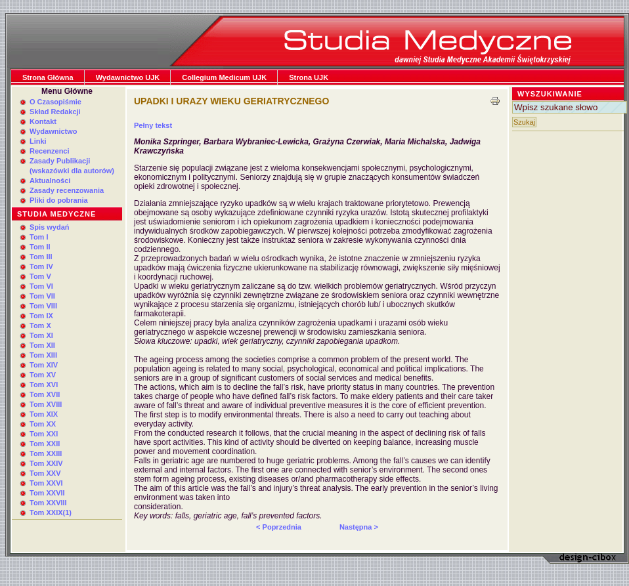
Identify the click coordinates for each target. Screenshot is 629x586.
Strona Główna (48, 77)
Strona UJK (308, 77)
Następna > (358, 527)
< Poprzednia (278, 527)
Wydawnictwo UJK (128, 77)
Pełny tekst (153, 125)
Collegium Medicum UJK (224, 77)
